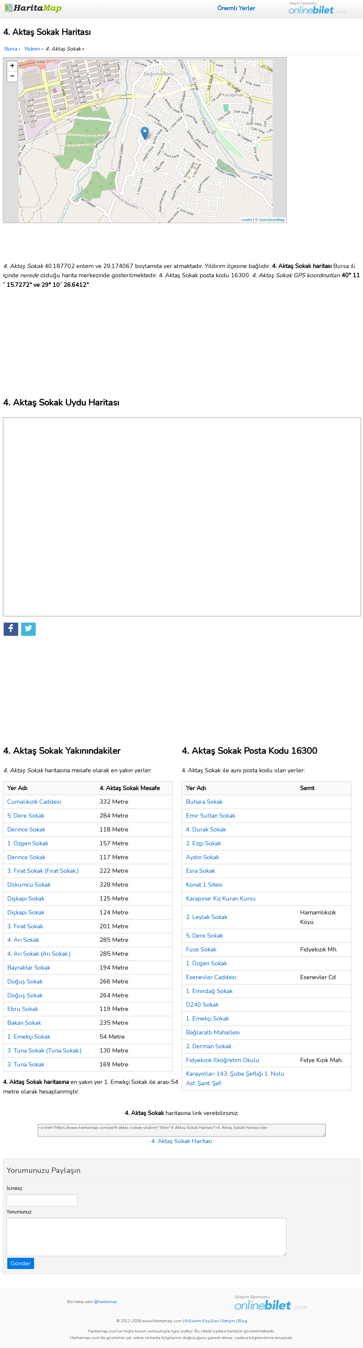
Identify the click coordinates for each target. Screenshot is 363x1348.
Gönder (21, 1263)
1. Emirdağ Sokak (209, 991)
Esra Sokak (200, 871)
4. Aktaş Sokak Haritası (181, 1141)
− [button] (12, 77)
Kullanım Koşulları (202, 1321)
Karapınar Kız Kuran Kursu (221, 899)
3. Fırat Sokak (25, 926)
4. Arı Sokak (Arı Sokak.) (39, 954)
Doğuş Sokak (25, 981)
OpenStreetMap (272, 220)
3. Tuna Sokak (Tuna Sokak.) (44, 1051)
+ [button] (12, 66)
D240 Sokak (202, 1005)
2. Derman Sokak (208, 1046)
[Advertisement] (324, 156)
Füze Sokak (201, 949)
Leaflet (246, 220)
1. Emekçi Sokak (28, 1037)
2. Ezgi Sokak (203, 843)
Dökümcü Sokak (29, 885)
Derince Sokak (26, 829)
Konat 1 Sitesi (204, 885)
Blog (242, 1321)
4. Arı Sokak (23, 940)
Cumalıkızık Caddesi (34, 802)
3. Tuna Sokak (25, 1064)
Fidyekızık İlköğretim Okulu (222, 1060)
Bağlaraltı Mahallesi (213, 1032)
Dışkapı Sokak (25, 899)
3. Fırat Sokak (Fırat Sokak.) (43, 871)
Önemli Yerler (236, 8)
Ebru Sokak (22, 1009)
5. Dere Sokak (25, 816)
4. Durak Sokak (206, 829)
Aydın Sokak (202, 857)
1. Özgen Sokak (27, 843)
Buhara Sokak (204, 802)
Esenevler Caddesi (211, 977)
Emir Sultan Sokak (210, 816)
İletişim (228, 1321)
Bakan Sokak (24, 1023)
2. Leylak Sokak (206, 917)
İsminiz (15, 1188)
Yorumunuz (19, 1211)
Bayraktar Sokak (28, 968)
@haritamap (105, 1301)
